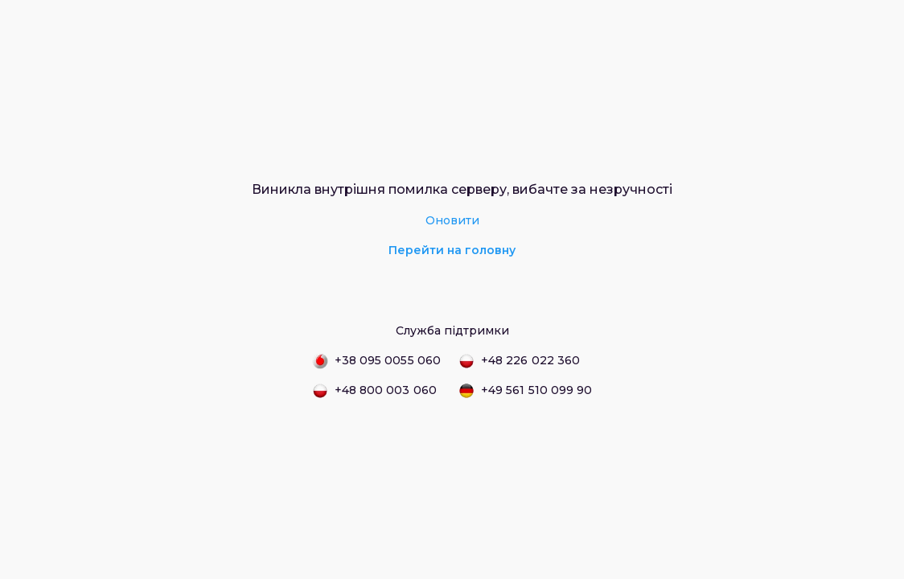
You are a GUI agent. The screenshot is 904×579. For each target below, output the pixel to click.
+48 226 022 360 (519, 361)
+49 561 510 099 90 (525, 391)
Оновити (452, 220)
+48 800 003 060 (374, 391)
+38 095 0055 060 (376, 361)
